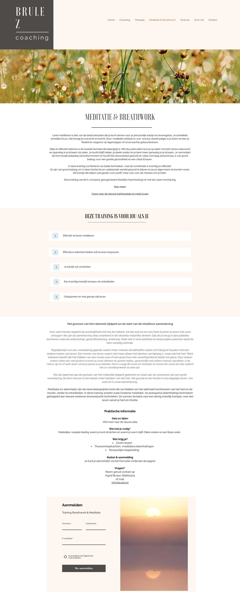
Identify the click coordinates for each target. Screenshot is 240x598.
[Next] (55, 236)
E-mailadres (67, 538)
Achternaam (91, 523)
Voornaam (66, 523)
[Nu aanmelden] (84, 568)
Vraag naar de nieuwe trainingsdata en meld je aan (120, 193)
